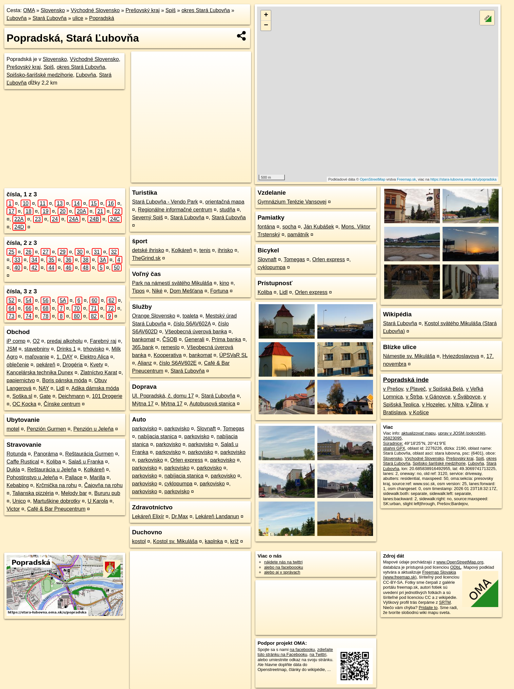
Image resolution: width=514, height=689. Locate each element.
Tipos (138, 291)
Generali (194, 339)
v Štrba (414, 397)
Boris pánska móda (64, 380)
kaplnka (214, 541)
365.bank (143, 347)
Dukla (13, 469)
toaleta (190, 316)
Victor (13, 509)
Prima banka (226, 339)
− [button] (266, 25)
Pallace (73, 477)
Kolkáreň (94, 469)
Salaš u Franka (86, 461)
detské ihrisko (148, 250)
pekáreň (45, 364)
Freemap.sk (406, 179)
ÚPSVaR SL (233, 355)
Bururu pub (107, 493)
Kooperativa (168, 355)
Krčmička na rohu (56, 485)
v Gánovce (437, 397)
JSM (12, 349)
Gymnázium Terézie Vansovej (292, 202)
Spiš (171, 10)
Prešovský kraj (143, 10)
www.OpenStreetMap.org (459, 562)
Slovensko (53, 10)
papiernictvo (21, 380)
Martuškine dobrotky (56, 501)
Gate (45, 396)
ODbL (455, 567)
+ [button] (266, 15)
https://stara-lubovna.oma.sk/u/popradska (463, 179)
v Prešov (393, 389)
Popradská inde (405, 379)
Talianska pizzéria (33, 493)
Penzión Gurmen (46, 429)
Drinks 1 (66, 349)
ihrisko (225, 250)
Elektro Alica (94, 357)
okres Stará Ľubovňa (206, 10)
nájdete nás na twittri (283, 562)
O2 (36, 341)
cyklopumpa (178, 483)
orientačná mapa (224, 202)
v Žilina (474, 404)
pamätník (298, 234)
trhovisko (93, 349)
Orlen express (186, 460)
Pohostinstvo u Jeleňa (32, 477)
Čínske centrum (62, 404)
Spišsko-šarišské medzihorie (40, 75)
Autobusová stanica (212, 403)
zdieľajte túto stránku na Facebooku (295, 652)
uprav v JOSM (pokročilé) (461, 433)
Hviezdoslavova (461, 356)
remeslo (170, 347)
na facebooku (302, 649)
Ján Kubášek (319, 226)
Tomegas (233, 428)
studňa (227, 209)
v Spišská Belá (446, 389)
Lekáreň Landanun (217, 516)
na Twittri (317, 654)
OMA (29, 10)
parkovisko (144, 428)
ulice (77, 18)
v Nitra (455, 404)
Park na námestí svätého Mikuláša (172, 283)
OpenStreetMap (373, 179)
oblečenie (18, 364)
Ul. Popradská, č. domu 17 (163, 396)
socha (289, 226)
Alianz (145, 363)
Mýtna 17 (143, 403)
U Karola (98, 501)
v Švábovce (467, 397)
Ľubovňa (17, 18)
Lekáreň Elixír (148, 516)
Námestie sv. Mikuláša (409, 356)
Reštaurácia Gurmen (89, 454)
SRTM (445, 602)
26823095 (392, 438)
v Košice (419, 412)
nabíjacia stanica (157, 436)
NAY (44, 388)
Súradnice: (393, 443)
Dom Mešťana (186, 291)
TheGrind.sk (146, 258)
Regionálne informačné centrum (175, 209)
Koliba (54, 461)
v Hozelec (433, 404)
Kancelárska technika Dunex (40, 372)
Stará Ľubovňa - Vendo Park (165, 202)
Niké (157, 291)
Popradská (101, 18)
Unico (19, 501)
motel (13, 429)
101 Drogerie (107, 396)
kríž (234, 541)
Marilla (97, 477)
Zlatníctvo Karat (98, 372)
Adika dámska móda (95, 388)
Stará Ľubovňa (49, 18)
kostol (139, 541)
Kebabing (18, 485)
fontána (266, 226)
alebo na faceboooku (283, 567)
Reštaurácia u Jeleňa (51, 469)
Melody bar (74, 493)
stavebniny (36, 349)
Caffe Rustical (23, 461)
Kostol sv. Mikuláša (175, 541)
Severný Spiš (147, 217)
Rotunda (17, 454)
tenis (204, 250)
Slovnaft (206, 428)
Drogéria (73, 364)
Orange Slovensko (153, 316)
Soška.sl (22, 396)
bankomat (143, 339)
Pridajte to (428, 607)
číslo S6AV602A (192, 323)
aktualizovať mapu (418, 433)
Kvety (96, 364)
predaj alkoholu (65, 341)
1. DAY (64, 357)
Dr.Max (179, 516)
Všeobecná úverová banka (196, 331)
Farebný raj (103, 341)
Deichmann (71, 396)
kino (224, 283)
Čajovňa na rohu (103, 485)
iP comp (16, 341)
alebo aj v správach (282, 572)
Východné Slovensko (95, 10)
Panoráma (46, 454)
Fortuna (219, 291)
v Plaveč (415, 389)
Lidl (60, 388)
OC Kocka (24, 404)
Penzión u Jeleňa (93, 429)
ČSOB (169, 339)
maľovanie (37, 357)
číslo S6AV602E (178, 363)
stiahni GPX (394, 448)
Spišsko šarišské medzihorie (439, 463)
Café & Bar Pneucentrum (56, 509)
